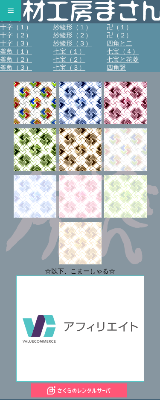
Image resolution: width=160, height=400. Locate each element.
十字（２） (16, 35)
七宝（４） (123, 51)
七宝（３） (69, 67)
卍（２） (119, 35)
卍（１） (119, 27)
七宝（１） (69, 51)
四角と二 (119, 43)
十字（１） (16, 27)
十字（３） (16, 43)
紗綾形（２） (72, 35)
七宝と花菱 (123, 59)
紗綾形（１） (72, 27)
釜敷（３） (16, 67)
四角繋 (116, 67)
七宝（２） (69, 59)
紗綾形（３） (72, 43)
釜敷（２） (16, 59)
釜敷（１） (16, 51)
